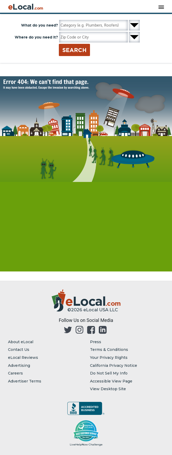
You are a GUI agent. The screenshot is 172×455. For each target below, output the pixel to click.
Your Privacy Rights (109, 357)
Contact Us (18, 349)
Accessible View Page (111, 381)
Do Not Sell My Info (109, 373)
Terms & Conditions (109, 349)
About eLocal (20, 341)
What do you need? (39, 25)
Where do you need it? (36, 37)
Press (95, 341)
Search (74, 50)
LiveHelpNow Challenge (86, 444)
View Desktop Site (108, 388)
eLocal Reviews (23, 357)
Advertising (19, 365)
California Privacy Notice (113, 365)
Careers (15, 373)
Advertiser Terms (24, 381)
